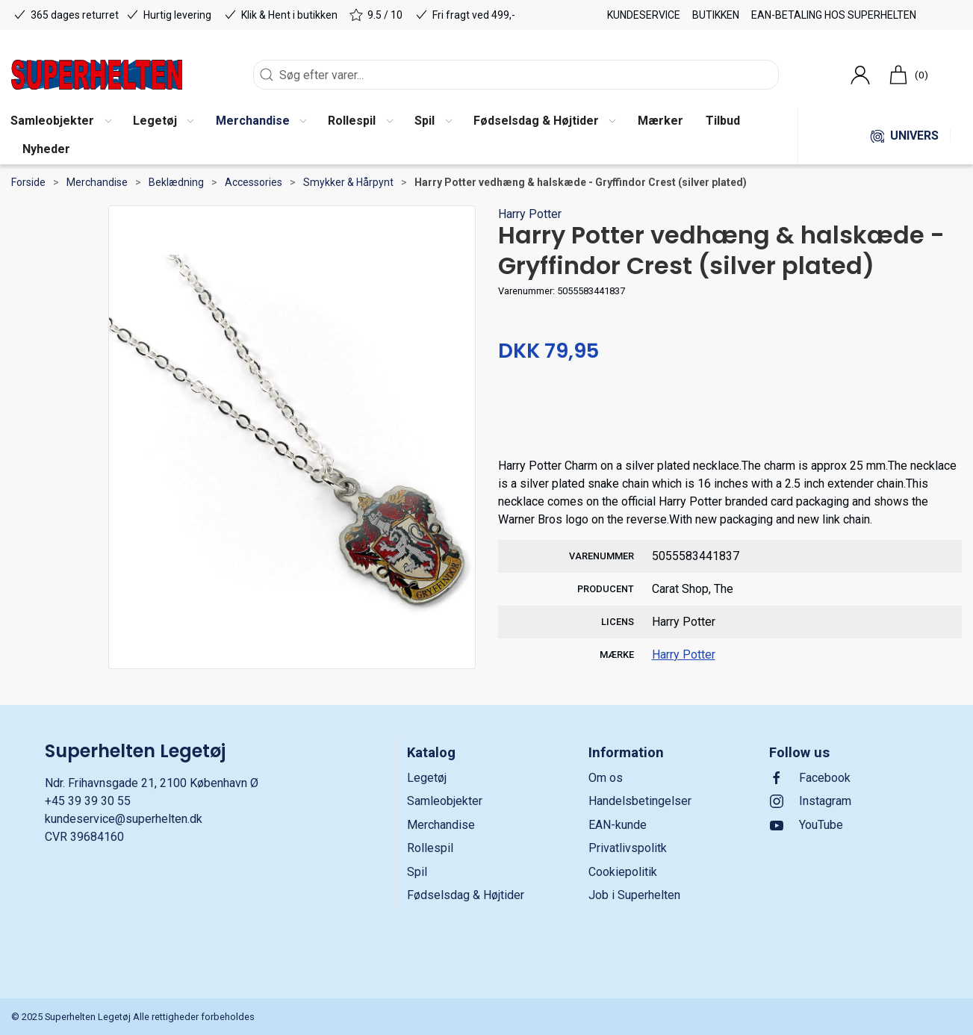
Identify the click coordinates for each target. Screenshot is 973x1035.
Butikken (715, 15)
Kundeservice (643, 15)
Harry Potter (530, 214)
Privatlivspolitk (627, 848)
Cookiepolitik (622, 872)
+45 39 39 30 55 (88, 801)
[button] (163, 122)
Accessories (253, 182)
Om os (605, 778)
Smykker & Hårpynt (348, 182)
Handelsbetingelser (639, 801)
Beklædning (176, 182)
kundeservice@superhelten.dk (123, 819)
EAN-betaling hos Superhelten (833, 15)
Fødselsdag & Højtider (465, 895)
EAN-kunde (617, 825)
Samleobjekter (444, 801)
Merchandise (97, 182)
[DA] (96, 75)
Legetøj (427, 778)
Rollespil (430, 848)
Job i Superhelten (634, 895)
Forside (28, 182)
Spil (417, 872)
